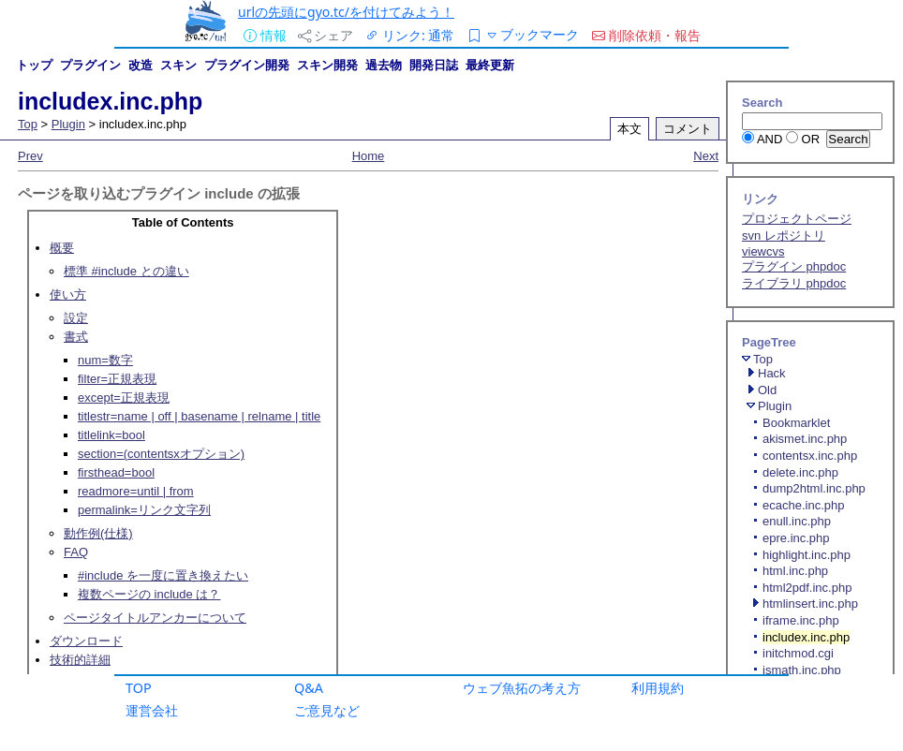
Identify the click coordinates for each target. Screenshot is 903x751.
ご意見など (327, 710)
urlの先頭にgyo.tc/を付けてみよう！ (346, 12)
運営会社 (152, 710)
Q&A (308, 688)
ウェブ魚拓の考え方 (522, 688)
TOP (139, 688)
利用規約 (657, 688)
